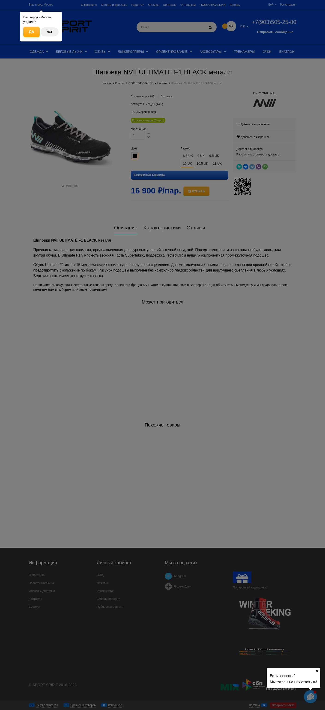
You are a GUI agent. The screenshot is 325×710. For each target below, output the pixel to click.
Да (31, 31)
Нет (49, 31)
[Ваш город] (317, 671)
